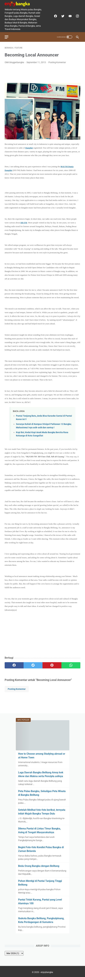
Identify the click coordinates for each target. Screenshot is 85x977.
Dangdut (29, 148)
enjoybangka (47, 972)
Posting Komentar (57, 62)
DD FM (23, 222)
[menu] (6, 37)
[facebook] (55, 16)
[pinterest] (51, 665)
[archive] (14, 953)
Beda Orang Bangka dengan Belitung (38, 865)
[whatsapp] (70, 665)
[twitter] (62, 16)
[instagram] (77, 16)
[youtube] (69, 16)
